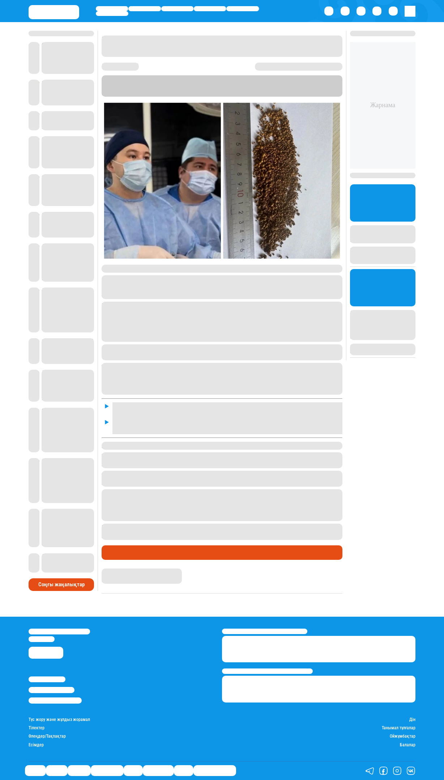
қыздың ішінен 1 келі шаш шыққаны (259, 527)
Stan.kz (213, 93)
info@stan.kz (42, 639)
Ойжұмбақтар (402, 736)
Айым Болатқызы (124, 572)
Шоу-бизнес (112, 13)
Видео (183, 770)
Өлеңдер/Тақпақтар (47, 736)
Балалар (407, 745)
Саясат (111, 8)
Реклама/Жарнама (51, 690)
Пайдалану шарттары (55, 700)
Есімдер (36, 745)
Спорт (242, 8)
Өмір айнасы (210, 8)
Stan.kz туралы (47, 679)
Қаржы (144, 8)
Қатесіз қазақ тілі (214, 770)
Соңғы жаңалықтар (61, 584)
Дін (412, 719)
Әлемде (177, 8)
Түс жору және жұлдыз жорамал (59, 719)
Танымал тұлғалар (398, 728)
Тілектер (36, 728)
